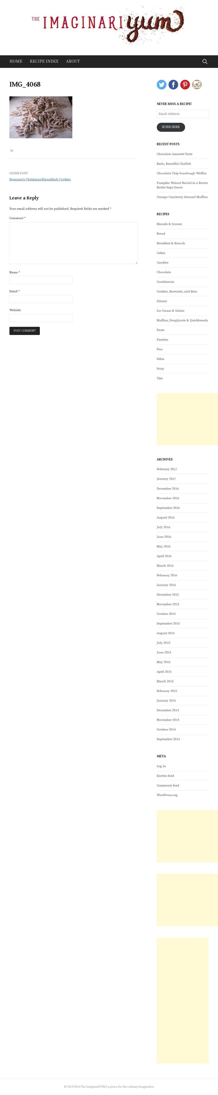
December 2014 (168, 710)
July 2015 (163, 643)
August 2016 (166, 518)
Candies (162, 263)
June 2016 (164, 537)
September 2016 (168, 508)
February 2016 (167, 575)
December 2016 (168, 489)
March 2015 (165, 681)
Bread (161, 234)
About (73, 61)
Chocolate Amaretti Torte (174, 154)
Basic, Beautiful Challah (174, 164)
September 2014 (168, 739)
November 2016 (168, 498)
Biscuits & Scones (169, 224)
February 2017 (167, 469)
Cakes (161, 253)
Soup (160, 369)
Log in (161, 766)
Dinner (162, 301)
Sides (160, 359)
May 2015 (163, 662)
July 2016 (163, 527)
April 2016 (164, 556)
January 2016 (166, 585)
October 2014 (166, 730)
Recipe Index (44, 61)
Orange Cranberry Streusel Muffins (182, 197)
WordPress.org (167, 795)
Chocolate (164, 272)
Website (15, 310)
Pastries (162, 340)
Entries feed (165, 776)
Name (14, 272)
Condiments (165, 282)
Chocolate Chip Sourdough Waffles (182, 173)
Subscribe (171, 127)
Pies (160, 349)
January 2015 (166, 701)
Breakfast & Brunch (171, 243)
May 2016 (163, 546)
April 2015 (164, 672)
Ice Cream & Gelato (170, 311)
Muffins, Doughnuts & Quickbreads (182, 320)
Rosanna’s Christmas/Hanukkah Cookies (40, 179)
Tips (160, 378)
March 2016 (165, 566)
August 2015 (166, 633)
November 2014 (168, 720)
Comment (17, 218)
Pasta (161, 330)
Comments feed (168, 785)
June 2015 (164, 652)
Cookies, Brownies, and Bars (177, 291)
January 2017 (166, 479)
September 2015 (168, 624)
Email (14, 291)
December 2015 (168, 595)
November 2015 (168, 604)
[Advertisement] (187, 419)
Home (15, 61)
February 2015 (167, 691)
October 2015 (166, 614)
